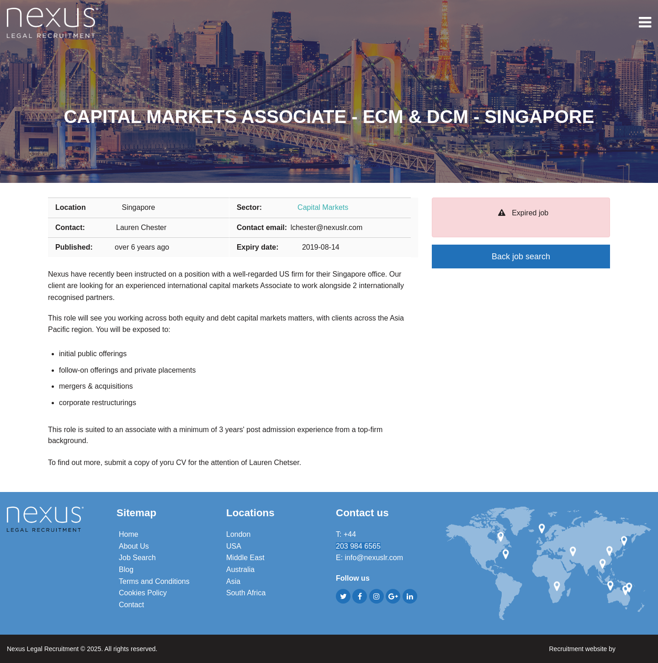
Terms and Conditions (154, 581)
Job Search (137, 557)
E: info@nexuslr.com (369, 557)
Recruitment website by (600, 648)
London (238, 534)
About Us (134, 546)
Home (128, 534)
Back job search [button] (521, 256)
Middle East (245, 557)
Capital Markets (322, 207)
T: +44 (347, 534)
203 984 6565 (358, 546)
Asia (233, 581)
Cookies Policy (143, 593)
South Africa (245, 593)
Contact (131, 605)
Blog (126, 569)
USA (233, 546)
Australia (240, 569)
